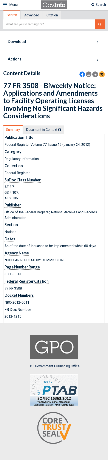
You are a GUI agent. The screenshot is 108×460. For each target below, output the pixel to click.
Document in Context (43, 130)
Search (98, 5)
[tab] (12, 15)
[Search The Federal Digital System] (100, 24)
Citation (52, 15)
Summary (13, 130)
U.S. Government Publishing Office (54, 351)
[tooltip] (59, 129)
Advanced (31, 15)
